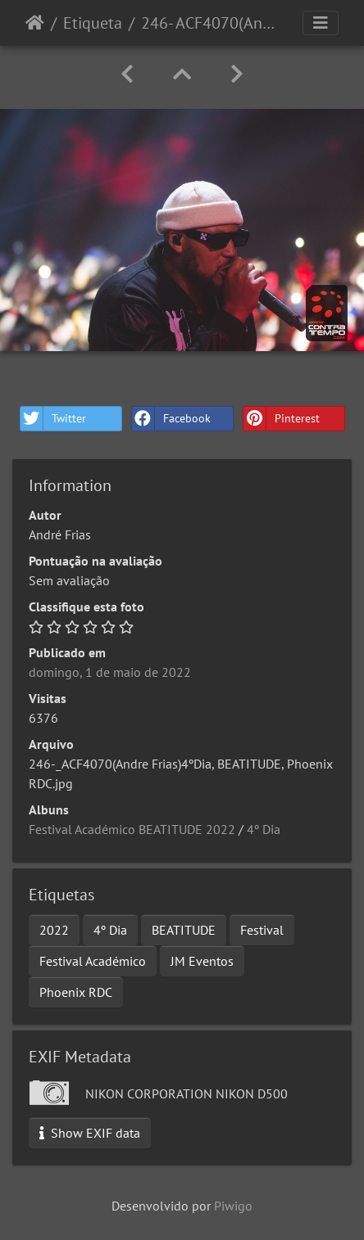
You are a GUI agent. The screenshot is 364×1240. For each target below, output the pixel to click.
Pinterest (281, 419)
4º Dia (263, 829)
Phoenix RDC (75, 992)
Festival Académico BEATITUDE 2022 (132, 829)
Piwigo (233, 1205)
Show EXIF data (89, 1133)
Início (34, 23)
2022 (54, 930)
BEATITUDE (184, 930)
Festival (262, 930)
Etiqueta (92, 23)
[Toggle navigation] (321, 23)
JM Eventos (202, 961)
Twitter (53, 419)
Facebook (171, 419)
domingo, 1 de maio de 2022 (110, 672)
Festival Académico (92, 961)
